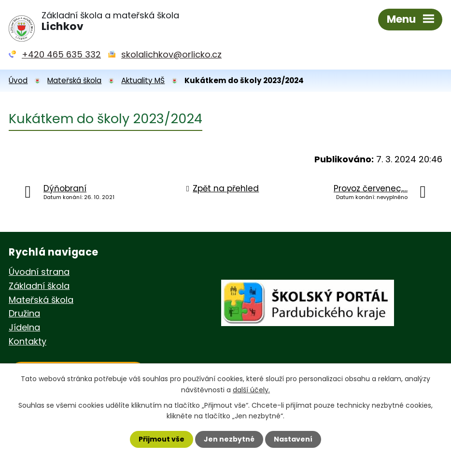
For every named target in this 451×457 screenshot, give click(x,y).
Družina (24, 313)
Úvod (18, 80)
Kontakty (27, 341)
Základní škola (39, 286)
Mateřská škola (74, 80)
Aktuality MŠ (143, 80)
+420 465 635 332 (61, 54)
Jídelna (24, 327)
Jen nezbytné (229, 439)
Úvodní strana (39, 272)
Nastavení (293, 439)
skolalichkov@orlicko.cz (171, 54)
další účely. (251, 389)
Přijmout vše (161, 439)
